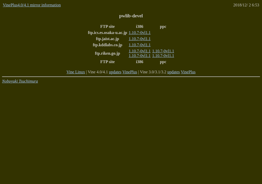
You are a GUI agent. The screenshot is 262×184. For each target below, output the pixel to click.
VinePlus (129, 72)
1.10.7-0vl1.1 (140, 32)
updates (115, 72)
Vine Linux (76, 72)
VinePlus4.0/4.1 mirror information (32, 5)
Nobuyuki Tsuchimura (20, 81)
